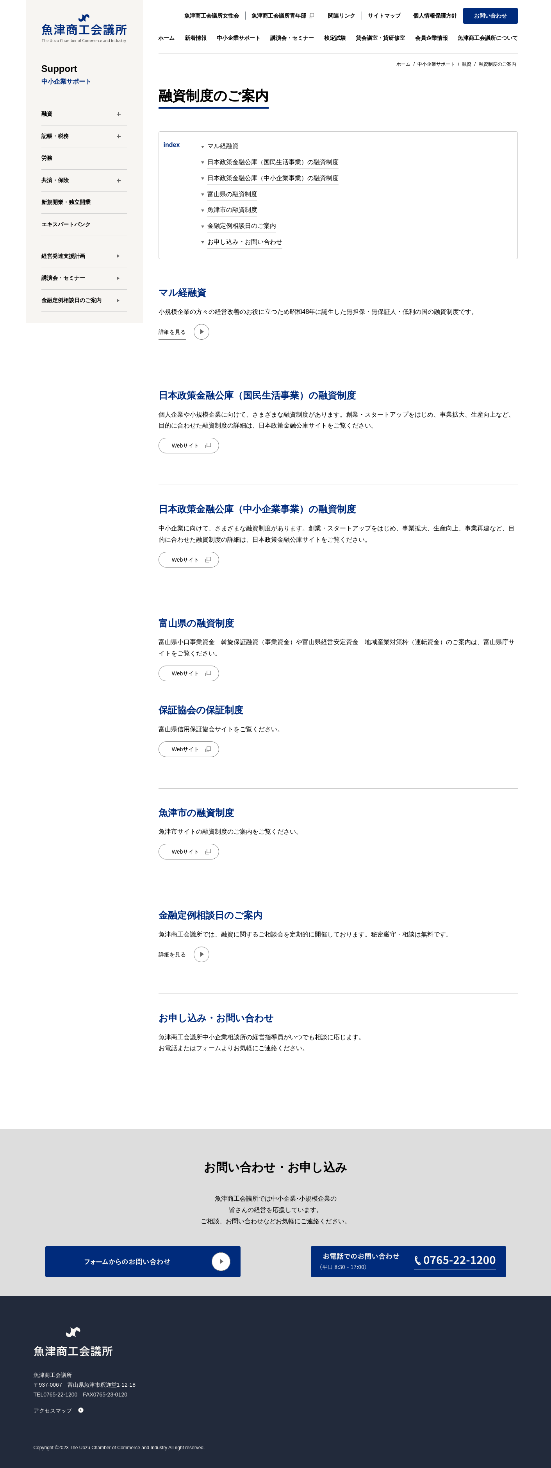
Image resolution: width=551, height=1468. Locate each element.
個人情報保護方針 (435, 16)
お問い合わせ (490, 16)
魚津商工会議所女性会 (211, 16)
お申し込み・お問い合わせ (244, 241)
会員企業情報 (431, 38)
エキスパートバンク (66, 224)
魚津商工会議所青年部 (278, 16)
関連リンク (341, 16)
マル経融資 (223, 146)
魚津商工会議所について (488, 38)
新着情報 (196, 38)
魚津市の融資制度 (232, 210)
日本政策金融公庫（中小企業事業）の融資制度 (273, 178)
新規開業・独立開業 (66, 202)
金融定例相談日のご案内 (71, 300)
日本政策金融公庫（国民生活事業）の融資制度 (273, 162)
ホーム (166, 38)
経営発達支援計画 (63, 256)
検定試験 (335, 38)
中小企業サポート (238, 38)
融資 (46, 114)
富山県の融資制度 (232, 194)
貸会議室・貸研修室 (380, 38)
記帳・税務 (55, 136)
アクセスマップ (53, 1410)
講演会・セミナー (292, 38)
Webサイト (186, 445)
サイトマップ (384, 16)
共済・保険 (55, 180)
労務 (46, 158)
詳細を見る (172, 332)
